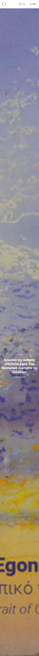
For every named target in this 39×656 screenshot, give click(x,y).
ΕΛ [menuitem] (31, 4)
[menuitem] (31, 4)
